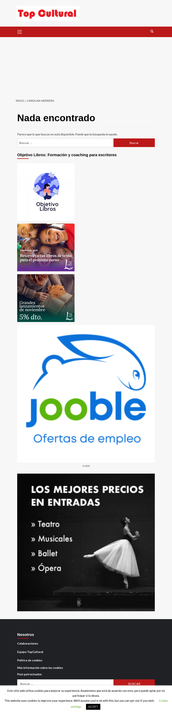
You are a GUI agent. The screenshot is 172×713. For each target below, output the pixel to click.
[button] (20, 31)
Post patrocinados (29, 674)
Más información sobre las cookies (40, 667)
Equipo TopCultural (30, 652)
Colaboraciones (27, 643)
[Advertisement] (86, 66)
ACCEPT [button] (93, 706)
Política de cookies (29, 660)
